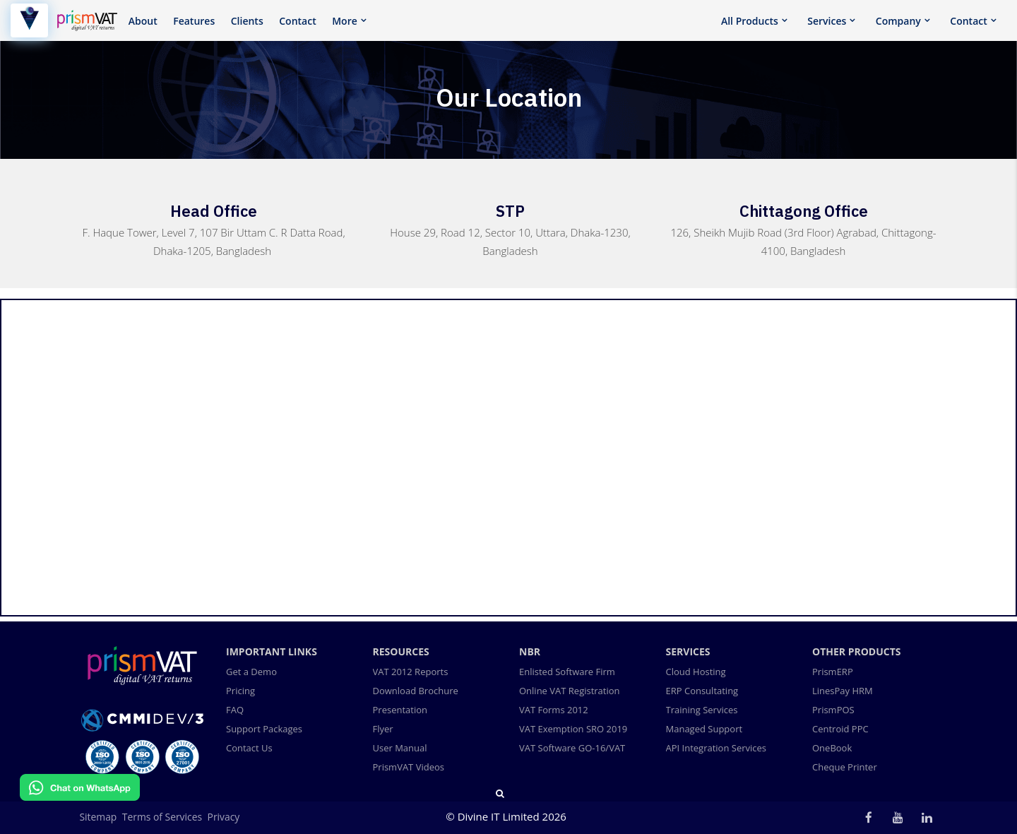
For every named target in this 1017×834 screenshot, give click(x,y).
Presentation (400, 709)
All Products (749, 21)
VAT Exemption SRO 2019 (573, 728)
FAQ (235, 709)
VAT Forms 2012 (553, 709)
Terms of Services (162, 816)
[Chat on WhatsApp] (80, 797)
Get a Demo (251, 671)
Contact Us (249, 747)
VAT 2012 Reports (410, 671)
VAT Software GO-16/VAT (572, 747)
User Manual (400, 747)
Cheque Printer (844, 767)
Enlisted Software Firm (567, 671)
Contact (297, 21)
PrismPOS (833, 709)
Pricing (240, 690)
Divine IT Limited (500, 816)
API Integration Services (716, 747)
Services (826, 21)
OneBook (832, 747)
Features (194, 21)
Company (898, 21)
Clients (247, 21)
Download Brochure (415, 690)
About (143, 21)
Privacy (224, 816)
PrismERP (832, 671)
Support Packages (264, 728)
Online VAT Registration (569, 690)
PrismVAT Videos (408, 767)
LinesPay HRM (842, 690)
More (344, 21)
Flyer (383, 728)
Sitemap (98, 816)
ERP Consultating (702, 690)
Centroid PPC (840, 728)
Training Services (702, 709)
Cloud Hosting (696, 671)
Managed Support (704, 728)
